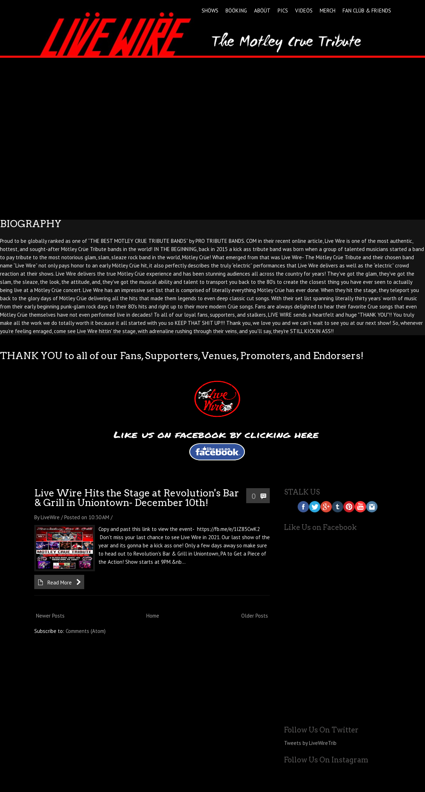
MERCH (327, 10)
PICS (283, 10)
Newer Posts (50, 615)
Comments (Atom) (86, 631)
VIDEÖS (304, 10)
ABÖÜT (262, 10)
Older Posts (254, 615)
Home (152, 615)
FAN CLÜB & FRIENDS (367, 10)
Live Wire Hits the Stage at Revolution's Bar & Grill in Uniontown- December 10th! (136, 498)
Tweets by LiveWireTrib (310, 743)
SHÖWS (210, 10)
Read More (59, 582)
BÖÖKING (236, 10)
